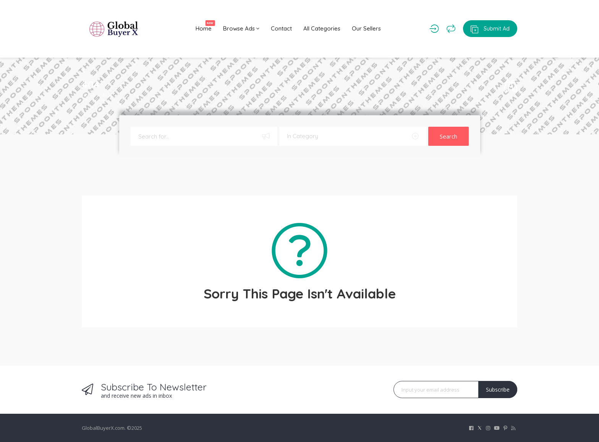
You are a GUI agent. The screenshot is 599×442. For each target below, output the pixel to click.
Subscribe (498, 389)
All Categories (321, 28)
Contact (281, 28)
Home (205, 26)
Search (448, 136)
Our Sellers (366, 28)
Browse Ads (241, 28)
